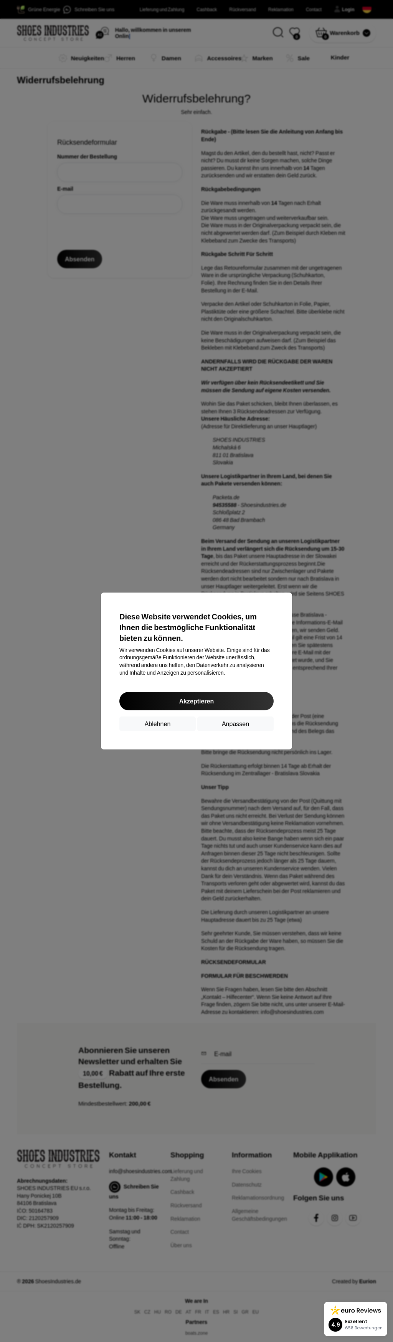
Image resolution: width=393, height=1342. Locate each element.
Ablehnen (158, 723)
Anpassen (235, 723)
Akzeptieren (196, 701)
